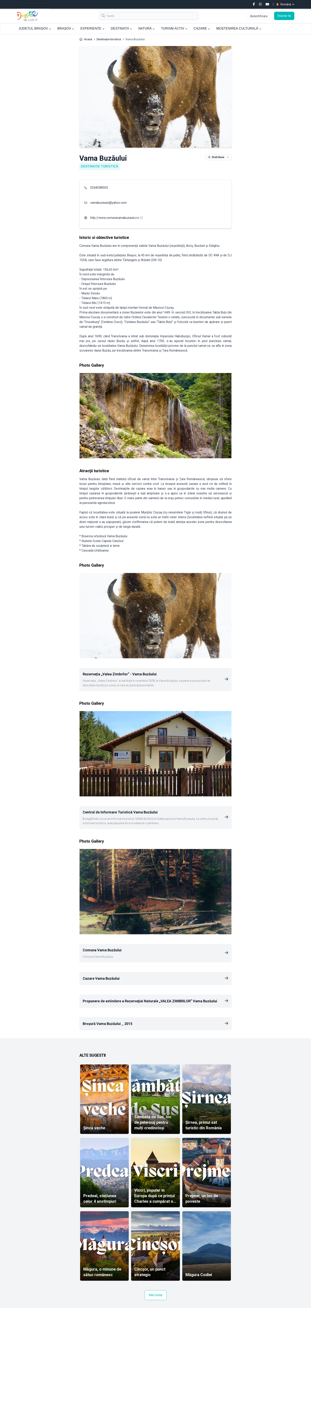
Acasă (88, 39)
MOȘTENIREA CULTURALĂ (238, 28)
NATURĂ (146, 28)
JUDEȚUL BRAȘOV (35, 28)
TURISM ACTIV (174, 28)
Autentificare (259, 16)
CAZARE (202, 28)
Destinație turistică (109, 39)
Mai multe (155, 1295)
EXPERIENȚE (93, 28)
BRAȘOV (65, 28)
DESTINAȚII (121, 28)
